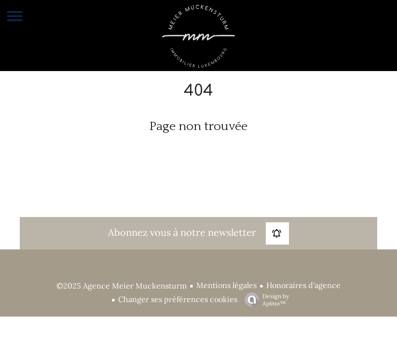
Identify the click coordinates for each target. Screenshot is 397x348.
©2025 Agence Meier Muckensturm (121, 285)
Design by (264, 299)
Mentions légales (226, 285)
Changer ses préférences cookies (177, 299)
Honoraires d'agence (303, 285)
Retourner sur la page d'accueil (198, 150)
